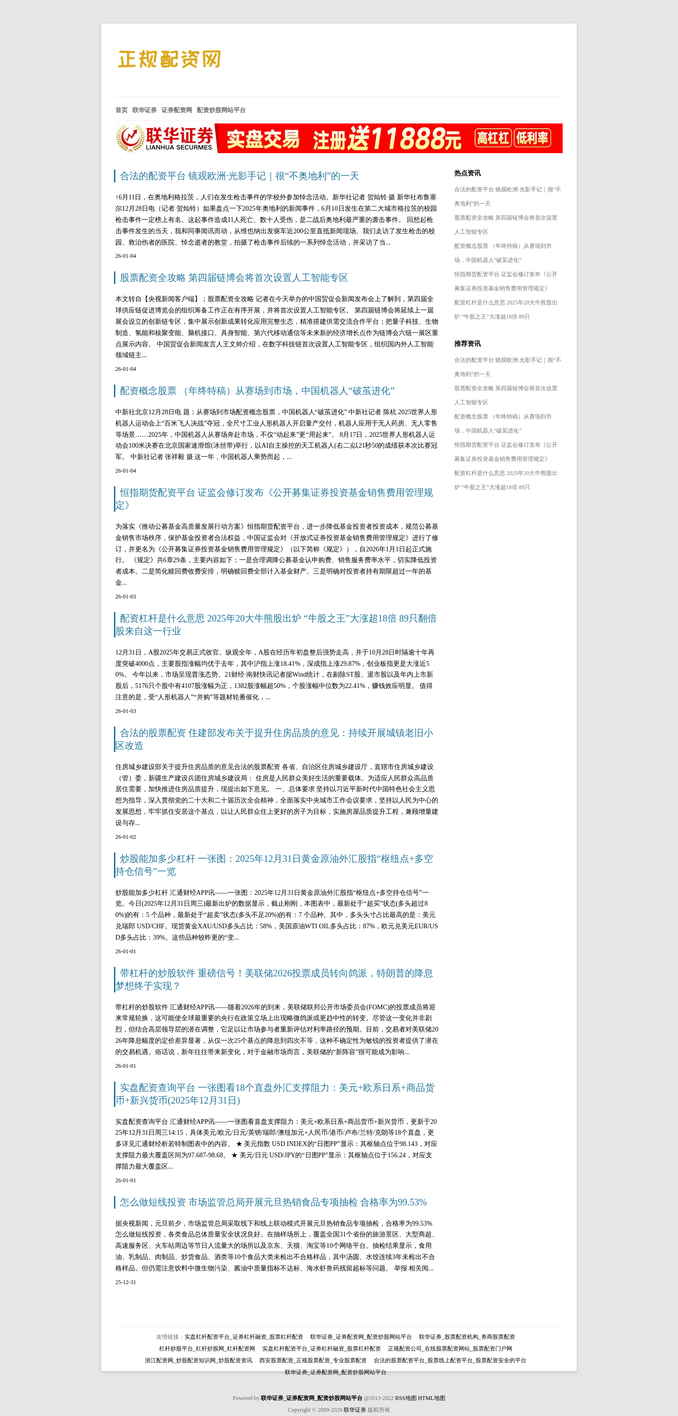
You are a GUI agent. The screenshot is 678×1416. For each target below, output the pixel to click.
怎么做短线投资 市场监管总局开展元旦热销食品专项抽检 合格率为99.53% (273, 1202)
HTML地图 (431, 1398)
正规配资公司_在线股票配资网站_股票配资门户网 (450, 1348)
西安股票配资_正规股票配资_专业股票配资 (313, 1360)
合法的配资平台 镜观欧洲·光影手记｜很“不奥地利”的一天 (239, 176)
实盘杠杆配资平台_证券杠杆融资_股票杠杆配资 (244, 1337)
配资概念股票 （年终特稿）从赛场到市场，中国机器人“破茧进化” (257, 390)
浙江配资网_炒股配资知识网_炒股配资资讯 (198, 1360)
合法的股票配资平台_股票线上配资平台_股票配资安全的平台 (450, 1360)
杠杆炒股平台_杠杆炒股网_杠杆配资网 (207, 1348)
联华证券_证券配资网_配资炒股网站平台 (361, 1337)
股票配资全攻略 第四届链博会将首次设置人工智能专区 (234, 277)
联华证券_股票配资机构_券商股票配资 (467, 1337)
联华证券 (355, 1410)
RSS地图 (405, 1398)
